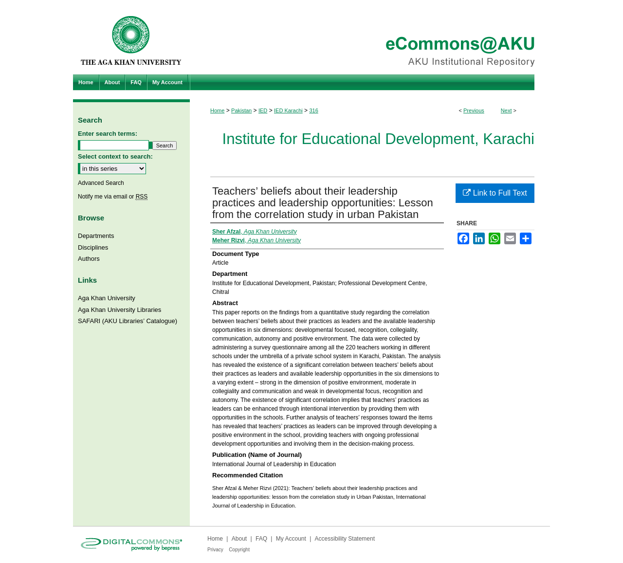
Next (506, 110)
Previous (473, 110)
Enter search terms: (107, 133)
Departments (96, 235)
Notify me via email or (112, 196)
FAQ (261, 538)
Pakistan (241, 110)
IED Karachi (288, 110)
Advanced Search (101, 183)
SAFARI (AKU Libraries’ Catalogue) (127, 321)
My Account (291, 538)
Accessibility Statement (345, 538)
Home (217, 110)
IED (262, 110)
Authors (89, 258)
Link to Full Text (495, 193)
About (239, 538)
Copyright (239, 549)
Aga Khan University (106, 298)
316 (313, 110)
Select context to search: (115, 156)
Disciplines (93, 247)
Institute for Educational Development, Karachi (378, 138)
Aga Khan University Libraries (119, 309)
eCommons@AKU (370, 37)
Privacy (215, 549)
